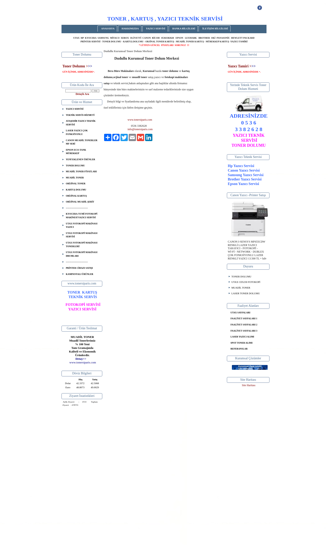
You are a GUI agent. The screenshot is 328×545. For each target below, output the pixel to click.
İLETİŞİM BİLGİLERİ (215, 28)
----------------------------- (77, 208)
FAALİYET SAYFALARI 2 (244, 324)
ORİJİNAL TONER (75, 183)
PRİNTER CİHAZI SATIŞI (79, 268)
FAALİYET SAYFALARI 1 (244, 318)
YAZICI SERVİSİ (155, 28)
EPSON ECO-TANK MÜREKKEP (76, 152)
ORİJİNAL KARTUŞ (76, 196)
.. (82, 362)
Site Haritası (249, 385)
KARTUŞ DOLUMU (76, 189)
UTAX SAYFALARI (240, 312)
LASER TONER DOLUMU (245, 293)
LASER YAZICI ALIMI (242, 336)
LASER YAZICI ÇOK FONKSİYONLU (77, 132)
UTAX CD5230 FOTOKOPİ (245, 282)
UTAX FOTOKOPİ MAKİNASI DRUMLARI (81, 254)
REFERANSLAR (239, 348)
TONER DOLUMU (75, 165)
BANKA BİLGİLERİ (183, 28)
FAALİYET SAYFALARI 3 (244, 331)
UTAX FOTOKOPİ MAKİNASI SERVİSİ (81, 235)
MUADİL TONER (75, 177)
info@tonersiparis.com (140, 129)
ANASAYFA (108, 28)
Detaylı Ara (82, 94)
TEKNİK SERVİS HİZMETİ (80, 115)
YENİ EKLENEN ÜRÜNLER (80, 159)
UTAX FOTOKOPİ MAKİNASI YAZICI (81, 225)
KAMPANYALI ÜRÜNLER (79, 274)
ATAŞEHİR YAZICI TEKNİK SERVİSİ (80, 123)
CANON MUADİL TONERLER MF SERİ (81, 142)
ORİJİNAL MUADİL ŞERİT (80, 201)
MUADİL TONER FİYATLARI (81, 171)
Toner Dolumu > (75, 66)
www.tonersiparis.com (140, 119)
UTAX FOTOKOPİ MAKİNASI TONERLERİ (81, 244)
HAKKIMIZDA (130, 28)
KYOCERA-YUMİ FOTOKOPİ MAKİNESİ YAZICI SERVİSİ (81, 216)
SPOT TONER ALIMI (242, 343)
